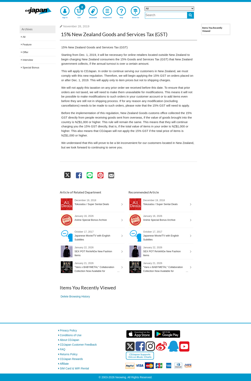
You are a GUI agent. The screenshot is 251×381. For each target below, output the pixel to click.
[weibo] (161, 346)
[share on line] (89, 174)
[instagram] (150, 346)
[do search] (190, 15)
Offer (25, 52)
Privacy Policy (68, 330)
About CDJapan (69, 339)
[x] (130, 346)
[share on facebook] (78, 174)
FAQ (62, 349)
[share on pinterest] (100, 174)
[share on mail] (111, 174)
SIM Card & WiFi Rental (74, 368)
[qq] (173, 346)
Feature (27, 44)
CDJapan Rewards (71, 359)
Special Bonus (31, 67)
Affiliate (64, 363)
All (24, 36)
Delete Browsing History (75, 296)
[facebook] (140, 346)
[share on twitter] (67, 174)
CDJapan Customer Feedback (78, 344)
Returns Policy (68, 354)
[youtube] (184, 346)
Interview (28, 59)
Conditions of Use (71, 335)
